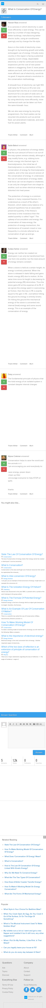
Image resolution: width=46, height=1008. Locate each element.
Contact (27, 971)
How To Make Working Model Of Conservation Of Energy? (17, 623)
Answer (38, 752)
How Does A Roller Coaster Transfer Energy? (23, 882)
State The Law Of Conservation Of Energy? (22, 554)
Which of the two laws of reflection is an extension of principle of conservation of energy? (20, 649)
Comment (23, 135)
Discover (5, 975)
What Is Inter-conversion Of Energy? (18, 576)
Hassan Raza (13, 23)
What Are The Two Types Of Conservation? (22, 877)
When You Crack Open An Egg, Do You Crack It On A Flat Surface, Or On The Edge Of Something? (23, 916)
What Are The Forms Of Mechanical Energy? (23, 894)
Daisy (10, 374)
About (26, 968)
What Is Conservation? (12, 565)
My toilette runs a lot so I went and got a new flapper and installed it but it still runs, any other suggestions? (24, 933)
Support (27, 975)
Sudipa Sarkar (13, 249)
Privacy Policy (7, 988)
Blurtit (2, 3)
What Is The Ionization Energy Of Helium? (21, 587)
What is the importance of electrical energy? (22, 636)
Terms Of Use (7, 985)
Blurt (31, 135)
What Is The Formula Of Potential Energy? (21, 598)
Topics (4, 971)
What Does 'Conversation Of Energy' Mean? (23, 856)
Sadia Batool (13, 145)
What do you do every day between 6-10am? (22, 952)
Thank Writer (13, 135)
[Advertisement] (23, 336)
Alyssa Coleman (14, 456)
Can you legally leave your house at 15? (20, 947)
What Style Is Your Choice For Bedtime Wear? (22, 909)
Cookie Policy (7, 992)
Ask (3, 968)
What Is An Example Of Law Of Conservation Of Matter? (22, 610)
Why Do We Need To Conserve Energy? (21, 873)
